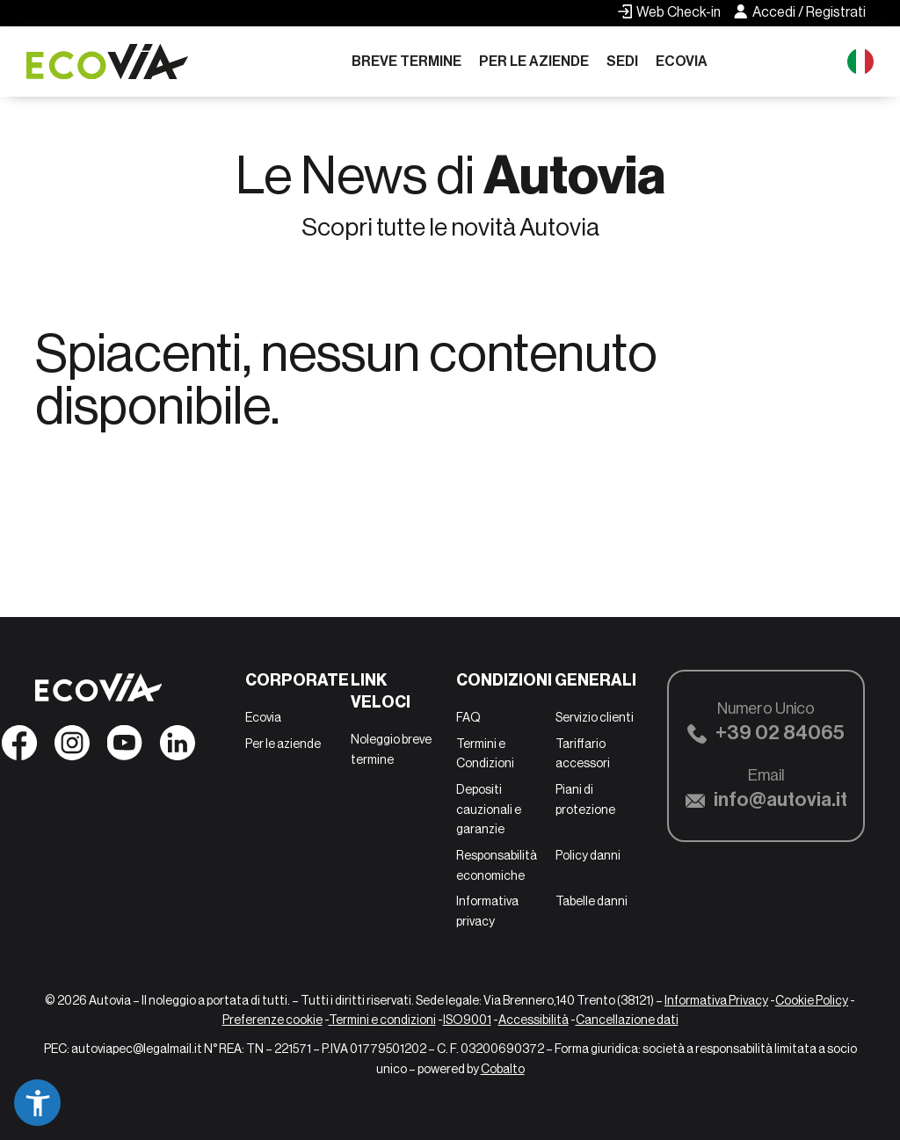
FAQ (468, 717)
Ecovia (682, 61)
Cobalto (503, 1069)
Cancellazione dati (627, 1020)
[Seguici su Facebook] (19, 748)
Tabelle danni (591, 901)
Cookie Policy (811, 1000)
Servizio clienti (594, 717)
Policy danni (588, 855)
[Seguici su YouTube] (124, 748)
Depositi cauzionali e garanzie (488, 809)
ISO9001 (467, 1020)
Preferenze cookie (272, 1020)
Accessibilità (533, 1020)
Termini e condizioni (382, 1020)
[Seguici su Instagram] (72, 748)
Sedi (622, 61)
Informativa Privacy (716, 1000)
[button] (37, 1102)
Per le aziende (534, 61)
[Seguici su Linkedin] (177, 748)
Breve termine (406, 61)
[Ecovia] (114, 62)
